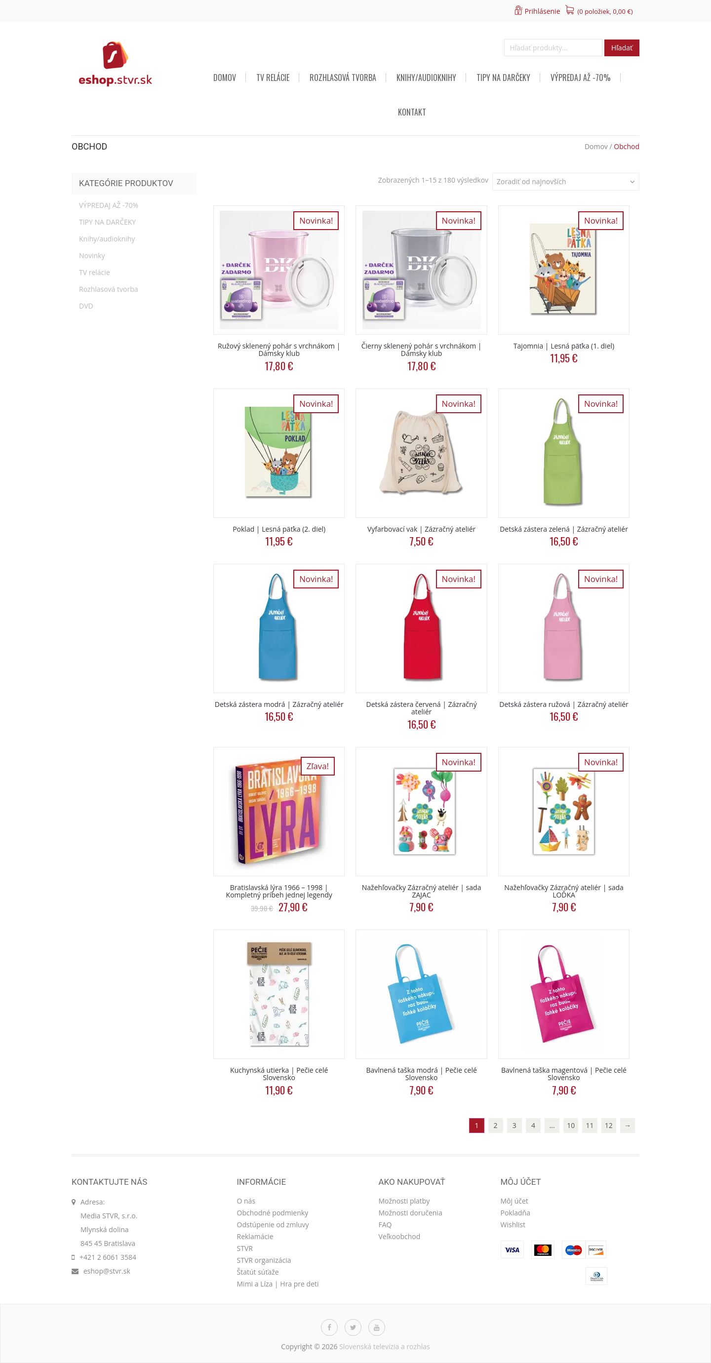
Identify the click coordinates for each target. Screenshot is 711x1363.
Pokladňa (515, 1212)
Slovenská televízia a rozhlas (384, 1346)
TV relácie (272, 77)
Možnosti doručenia (410, 1212)
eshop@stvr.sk (106, 1271)
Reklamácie (255, 1236)
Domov (224, 77)
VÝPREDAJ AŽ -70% (581, 77)
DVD (86, 306)
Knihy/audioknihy (426, 77)
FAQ (385, 1224)
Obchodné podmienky (273, 1212)
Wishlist (513, 1224)
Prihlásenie (542, 11)
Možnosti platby (404, 1201)
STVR (245, 1248)
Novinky (92, 255)
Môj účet (514, 1201)
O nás (246, 1201)
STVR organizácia (264, 1260)
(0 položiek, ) (605, 11)
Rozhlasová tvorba (343, 77)
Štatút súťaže (258, 1272)
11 (590, 1125)
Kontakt (412, 112)
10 (571, 1125)
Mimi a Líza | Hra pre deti (278, 1283)
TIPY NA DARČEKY (503, 77)
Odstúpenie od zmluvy (273, 1224)
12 (609, 1125)
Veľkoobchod (400, 1236)
